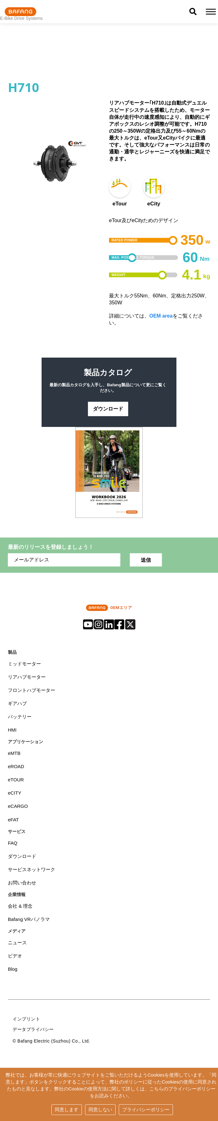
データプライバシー (33, 1031)
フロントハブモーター (31, 691)
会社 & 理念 (20, 907)
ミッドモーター (24, 664)
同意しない (100, 1109)
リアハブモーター (27, 678)
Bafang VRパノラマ (29, 920)
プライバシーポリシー (145, 1109)
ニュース (17, 944)
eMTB (14, 754)
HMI (12, 731)
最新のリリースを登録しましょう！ (51, 548)
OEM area (161, 316)
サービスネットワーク (31, 870)
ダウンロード (108, 409)
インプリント (26, 1021)
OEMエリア (109, 609)
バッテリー (20, 718)
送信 (146, 560)
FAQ (12, 844)
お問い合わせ (22, 884)
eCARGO (18, 807)
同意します (66, 1109)
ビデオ (15, 957)
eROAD (16, 767)
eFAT (13, 821)
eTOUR (16, 781)
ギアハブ (17, 704)
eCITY (14, 794)
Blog (12, 970)
